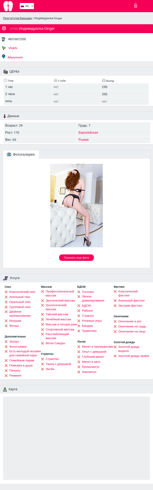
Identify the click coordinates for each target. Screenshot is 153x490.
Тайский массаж (57, 314)
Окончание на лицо (132, 331)
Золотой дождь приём (133, 356)
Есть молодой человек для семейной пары (25, 353)
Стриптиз (52, 359)
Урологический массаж (56, 307)
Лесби (50, 369)
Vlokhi (9, 48)
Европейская (88, 132)
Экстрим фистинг (130, 305)
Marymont (12, 56)
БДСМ (86, 305)
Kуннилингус (91, 367)
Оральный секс (20, 302)
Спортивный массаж (60, 329)
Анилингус (89, 372)
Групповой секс (20, 307)
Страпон (88, 315)
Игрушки (15, 321)
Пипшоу (14, 370)
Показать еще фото (76, 257)
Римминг (15, 375)
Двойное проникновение (20, 313)
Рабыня (87, 310)
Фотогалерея (21, 154)
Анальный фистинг (131, 300)
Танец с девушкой (58, 364)
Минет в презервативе (97, 346)
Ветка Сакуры (55, 343)
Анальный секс (19, 297)
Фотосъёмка (17, 346)
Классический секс (22, 292)
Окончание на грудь (132, 326)
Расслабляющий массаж (57, 336)
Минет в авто (91, 362)
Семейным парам (21, 360)
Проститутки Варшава (17, 18)
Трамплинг (89, 331)
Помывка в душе (21, 365)
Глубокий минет (93, 357)
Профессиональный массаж (60, 293)
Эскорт (14, 341)
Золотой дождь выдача (128, 349)
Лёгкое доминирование (93, 298)
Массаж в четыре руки (61, 324)
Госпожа (88, 292)
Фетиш (14, 326)
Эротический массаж (60, 300)
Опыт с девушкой (94, 351)
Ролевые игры (92, 321)
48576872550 (17, 39)
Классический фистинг (128, 293)
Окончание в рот (129, 321)
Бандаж (87, 326)
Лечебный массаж (58, 319)
